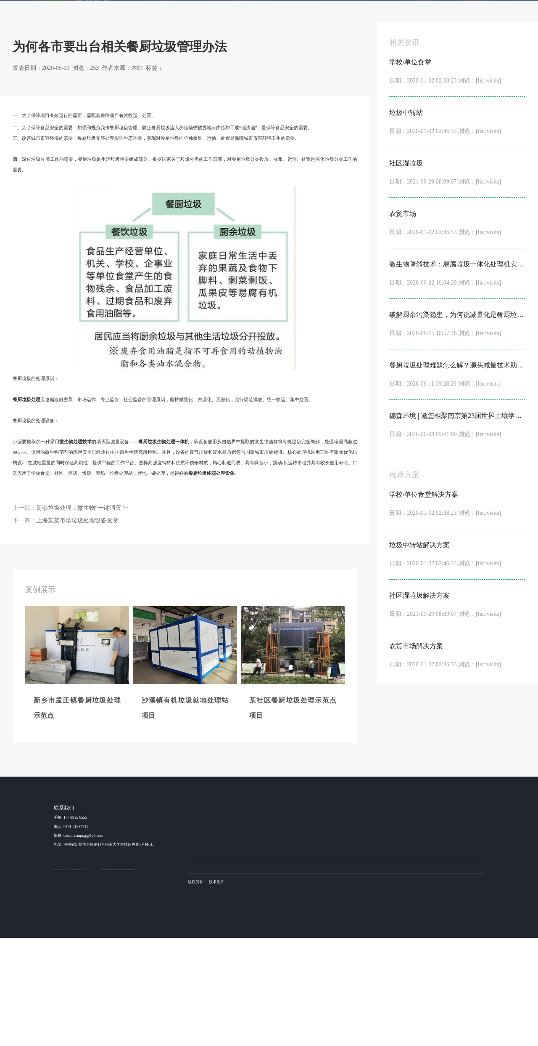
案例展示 (238, 11)
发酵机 (336, 11)
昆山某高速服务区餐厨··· (208, 954)
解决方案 (271, 11)
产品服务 (305, 11)
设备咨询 (364, 922)
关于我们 (439, 11)
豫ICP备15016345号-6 (343, 990)
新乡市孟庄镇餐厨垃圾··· (208, 922)
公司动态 (400, 922)
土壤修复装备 (341, 973)
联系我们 (473, 11)
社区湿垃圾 (255, 944)
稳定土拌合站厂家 (290, 973)
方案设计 (364, 933)
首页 (213, 11)
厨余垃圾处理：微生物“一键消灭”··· (82, 614)
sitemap (212, 998)
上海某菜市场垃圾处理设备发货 (77, 627)
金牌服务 (372, 11)
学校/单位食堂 (258, 922)
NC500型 (295, 954)
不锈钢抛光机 (317, 973)
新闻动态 (406, 11)
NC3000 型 (297, 922)
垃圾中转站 (255, 933)
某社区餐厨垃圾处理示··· (208, 944)
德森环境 (238, 973)
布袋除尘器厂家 (261, 973)
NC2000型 (297, 933)
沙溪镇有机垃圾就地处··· (208, 933)
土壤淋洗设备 (219, 973)
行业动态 (96, 98)
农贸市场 (253, 954)
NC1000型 (297, 944)
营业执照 (195, 998)
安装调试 (364, 954)
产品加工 (364, 944)
